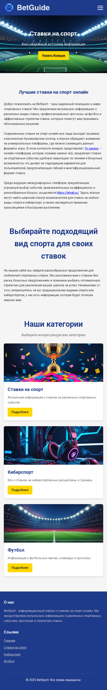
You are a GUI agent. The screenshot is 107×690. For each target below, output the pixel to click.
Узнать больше (53, 55)
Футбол (9, 661)
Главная (9, 640)
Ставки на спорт (15, 647)
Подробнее (20, 412)
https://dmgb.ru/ (68, 193)
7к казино (91, 148)
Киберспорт (12, 654)
